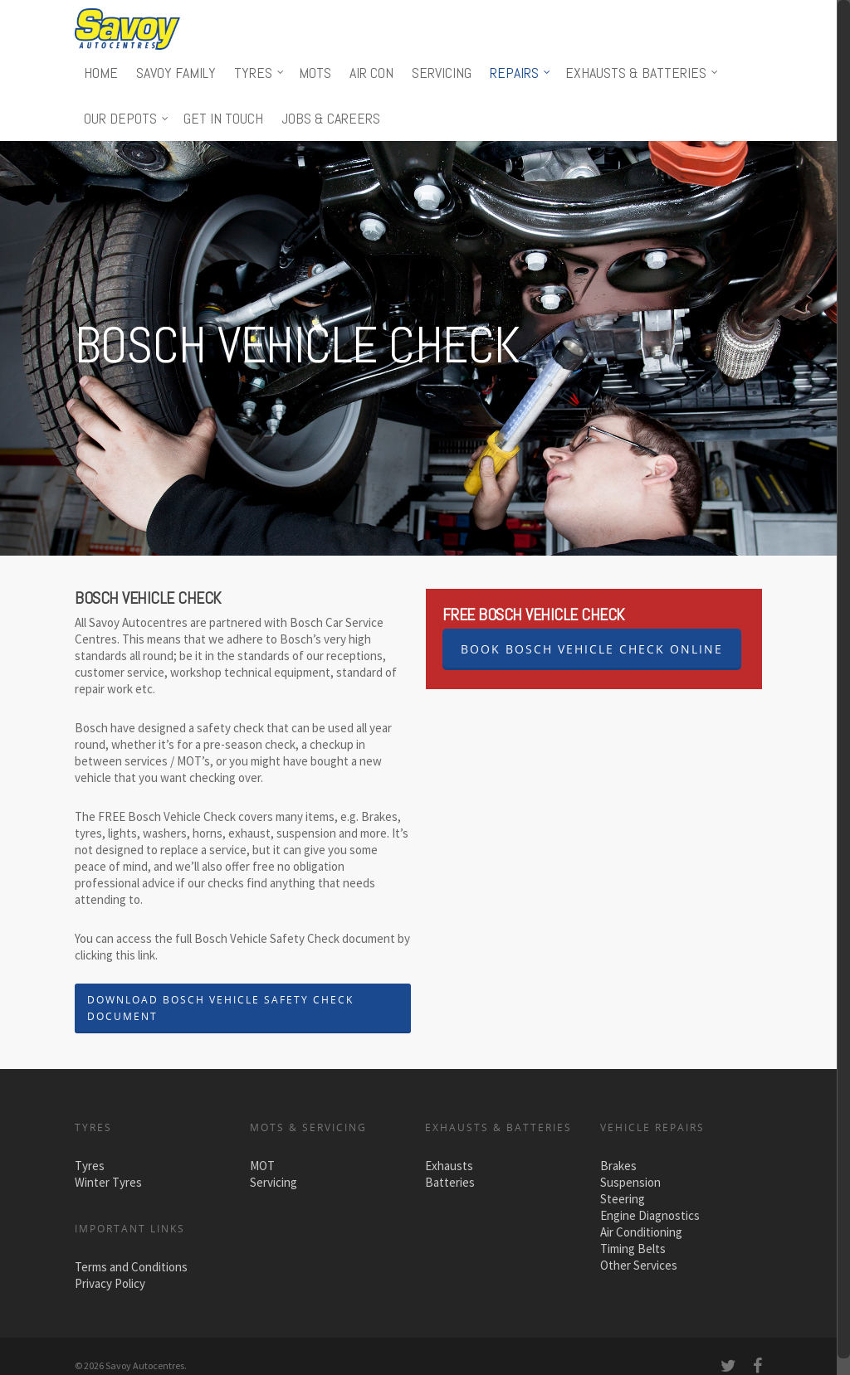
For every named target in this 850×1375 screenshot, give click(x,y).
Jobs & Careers (330, 118)
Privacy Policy (110, 1283)
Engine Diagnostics (650, 1215)
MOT (262, 1165)
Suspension (630, 1182)
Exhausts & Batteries (642, 72)
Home (101, 72)
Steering (622, 1199)
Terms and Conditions (131, 1267)
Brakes (618, 1165)
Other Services (638, 1265)
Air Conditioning (641, 1232)
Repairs (521, 72)
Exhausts (449, 1165)
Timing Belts (633, 1248)
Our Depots (127, 118)
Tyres (260, 72)
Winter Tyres (108, 1182)
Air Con (371, 72)
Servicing (441, 72)
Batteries (450, 1182)
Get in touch (223, 118)
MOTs (315, 72)
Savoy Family (176, 72)
